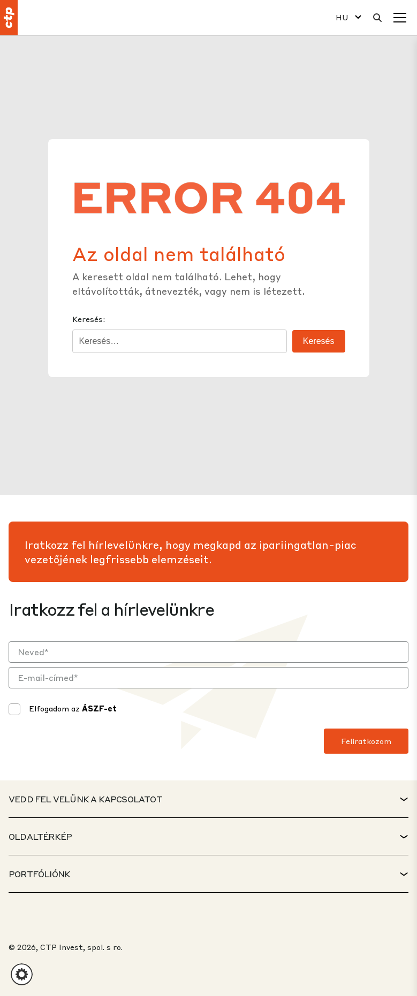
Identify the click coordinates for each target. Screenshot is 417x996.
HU (342, 17)
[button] (22, 974)
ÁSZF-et (99, 708)
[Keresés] (377, 17)
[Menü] (399, 18)
